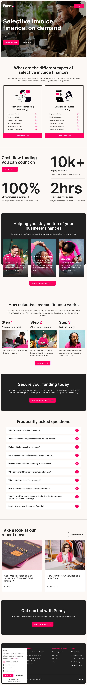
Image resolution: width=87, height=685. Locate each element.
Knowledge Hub (57, 652)
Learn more (27, 42)
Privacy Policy (75, 652)
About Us (41, 6)
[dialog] (14, 665)
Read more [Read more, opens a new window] (15, 658)
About (54, 662)
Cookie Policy (75, 662)
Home (21, 6)
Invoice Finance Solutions (35, 652)
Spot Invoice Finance (34, 655)
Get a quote (79, 6)
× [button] (24, 649)
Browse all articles (77, 534)
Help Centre (56, 655)
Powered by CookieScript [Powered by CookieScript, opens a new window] (14, 681)
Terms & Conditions (77, 658)
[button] (30, 6)
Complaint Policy (76, 665)
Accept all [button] (8, 675)
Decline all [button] (19, 675)
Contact (54, 658)
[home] (8, 6)
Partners (30, 664)
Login (69, 6)
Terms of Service (76, 655)
